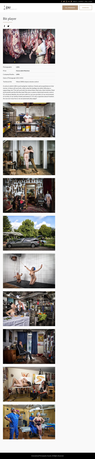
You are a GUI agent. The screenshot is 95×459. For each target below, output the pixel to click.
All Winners (70, 7)
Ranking (85, 7)
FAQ (86, 1)
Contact (81, 1)
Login (90, 1)
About (75, 1)
